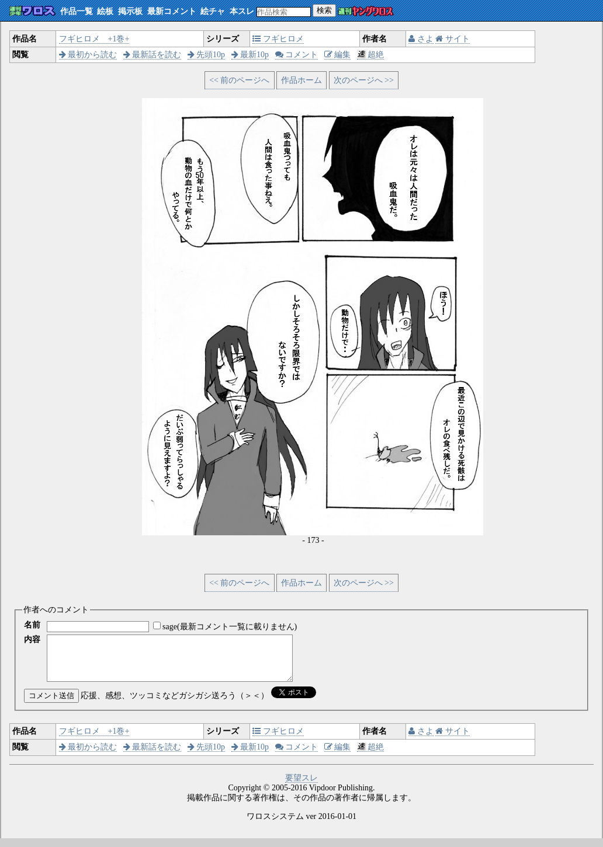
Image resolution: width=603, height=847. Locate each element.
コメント (296, 54)
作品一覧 (76, 11)
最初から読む (88, 54)
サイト (452, 38)
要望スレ (301, 786)
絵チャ (212, 11)
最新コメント (171, 11)
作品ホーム (301, 80)
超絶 (370, 54)
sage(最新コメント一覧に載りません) (229, 626)
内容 (32, 639)
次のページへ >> (364, 80)
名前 (32, 625)
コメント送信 (51, 704)
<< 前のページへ (239, 80)
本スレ (242, 11)
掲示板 (130, 11)
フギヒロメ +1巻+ (94, 38)
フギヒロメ (278, 38)
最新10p (250, 54)
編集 (337, 54)
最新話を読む (152, 54)
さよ (421, 38)
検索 (324, 10)
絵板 (105, 11)
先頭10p (207, 54)
